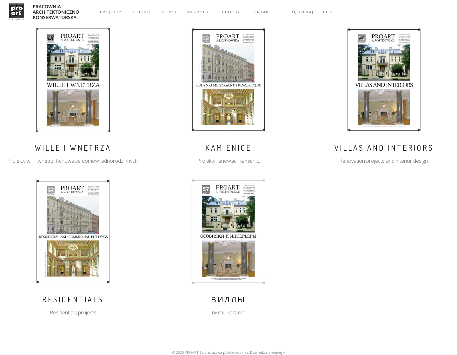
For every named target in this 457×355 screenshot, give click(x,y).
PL (328, 12)
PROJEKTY (111, 12)
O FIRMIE (141, 12)
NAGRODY (198, 12)
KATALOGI (230, 12)
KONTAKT (261, 12)
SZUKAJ (303, 12)
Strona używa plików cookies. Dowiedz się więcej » (242, 352)
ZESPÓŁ (169, 12)
